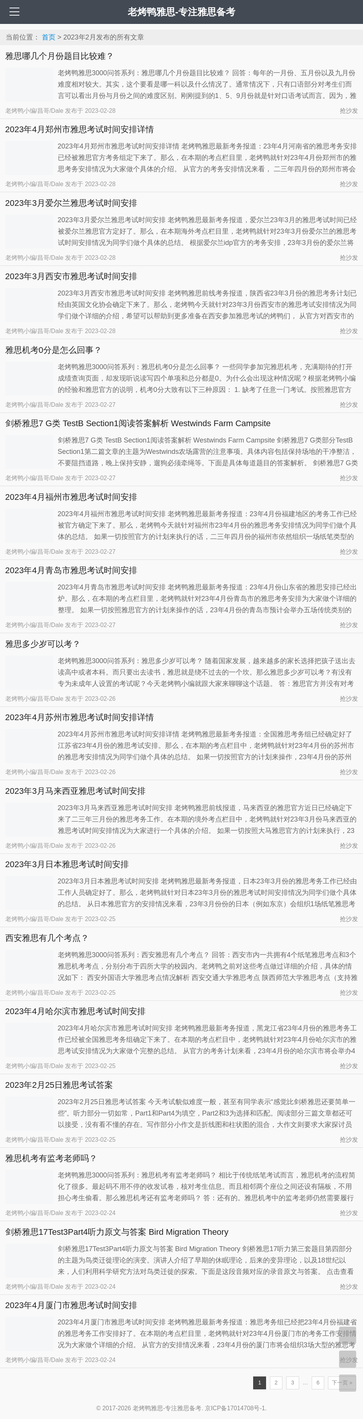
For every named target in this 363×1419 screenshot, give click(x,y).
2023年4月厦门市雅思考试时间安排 (71, 1305)
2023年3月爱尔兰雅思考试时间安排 (71, 203)
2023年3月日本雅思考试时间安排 (67, 864)
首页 (48, 37)
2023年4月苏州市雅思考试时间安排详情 (79, 717)
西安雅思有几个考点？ (47, 938)
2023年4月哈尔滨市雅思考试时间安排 (75, 1011)
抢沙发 (349, 110)
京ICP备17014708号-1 (235, 1408)
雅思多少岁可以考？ (43, 644)
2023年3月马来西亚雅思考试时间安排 (75, 791)
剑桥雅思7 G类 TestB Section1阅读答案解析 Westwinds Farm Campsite (138, 423)
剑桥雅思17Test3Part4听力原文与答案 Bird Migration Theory (116, 1232)
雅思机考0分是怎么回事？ (53, 350)
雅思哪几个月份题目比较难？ (59, 56)
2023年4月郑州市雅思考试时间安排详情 (79, 129)
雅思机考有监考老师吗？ (51, 1158)
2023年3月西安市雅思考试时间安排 (71, 276)
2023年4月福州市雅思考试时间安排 (71, 497)
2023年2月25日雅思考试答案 (59, 1085)
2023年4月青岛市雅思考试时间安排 (71, 570)
